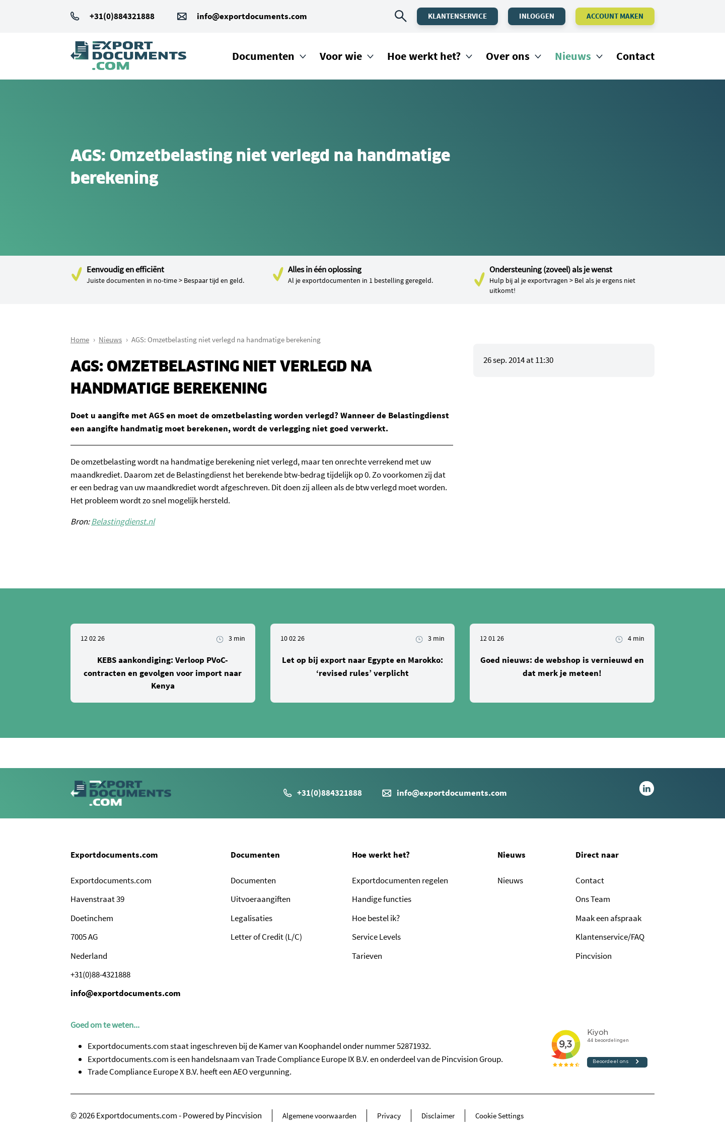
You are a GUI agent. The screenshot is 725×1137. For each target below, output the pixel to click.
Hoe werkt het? (424, 56)
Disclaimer (438, 1115)
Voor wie (341, 56)
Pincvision (593, 955)
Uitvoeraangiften (261, 898)
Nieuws (573, 56)
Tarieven (367, 955)
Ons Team (592, 898)
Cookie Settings (499, 1115)
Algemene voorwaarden (319, 1115)
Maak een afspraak (608, 918)
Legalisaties (251, 918)
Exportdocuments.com (114, 854)
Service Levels (376, 936)
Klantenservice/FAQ (609, 936)
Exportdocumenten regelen (400, 880)
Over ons (508, 56)
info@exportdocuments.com (252, 16)
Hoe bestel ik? (376, 918)
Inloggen (536, 16)
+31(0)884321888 (112, 16)
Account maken (615, 16)
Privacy (389, 1115)
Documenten (263, 56)
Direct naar (597, 854)
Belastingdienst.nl (123, 521)
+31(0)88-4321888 (100, 974)
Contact (635, 56)
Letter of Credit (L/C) (266, 936)
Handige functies (381, 898)
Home (79, 339)
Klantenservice (457, 16)
